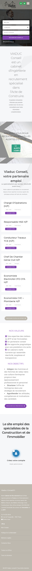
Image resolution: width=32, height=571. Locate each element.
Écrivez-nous (6, 519)
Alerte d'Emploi (17, 148)
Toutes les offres (6, 550)
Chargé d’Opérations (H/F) (15, 204)
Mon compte (5, 527)
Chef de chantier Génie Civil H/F (13, 258)
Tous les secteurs (6, 555)
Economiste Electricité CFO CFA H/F (14, 279)
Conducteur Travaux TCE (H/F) (15, 239)
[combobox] (16, 27)
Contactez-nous (6, 543)
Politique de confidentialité (8, 533)
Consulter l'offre (11, 213)
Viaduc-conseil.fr (12, 568)
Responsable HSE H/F (16, 222)
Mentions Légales (6, 538)
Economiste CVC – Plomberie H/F (14, 300)
